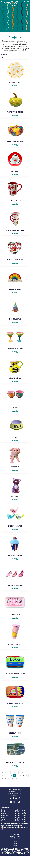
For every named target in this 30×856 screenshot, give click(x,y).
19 (9, 778)
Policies (15, 843)
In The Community (15, 838)
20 (12, 778)
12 (14, 775)
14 (20, 775)
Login (15, 845)
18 (5, 778)
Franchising (15, 840)
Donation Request (15, 836)
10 (8, 775)
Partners (15, 841)
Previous (4, 772)
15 (23, 775)
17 (2, 778)
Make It (15, 85)
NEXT (16, 778)
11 (11, 775)
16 (27, 775)
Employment (15, 834)
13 (17, 775)
